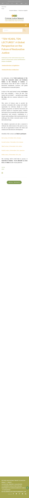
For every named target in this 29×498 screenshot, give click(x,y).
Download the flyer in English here (10, 65)
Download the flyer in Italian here (10, 69)
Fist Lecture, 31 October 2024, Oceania (11, 138)
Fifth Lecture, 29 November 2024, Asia (11, 154)
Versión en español (22, 10)
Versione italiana (13, 10)
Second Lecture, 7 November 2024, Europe (12, 142)
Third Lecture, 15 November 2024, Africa (12, 146)
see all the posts (14, 182)
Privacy (10, 482)
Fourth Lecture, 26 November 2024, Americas (13, 150)
